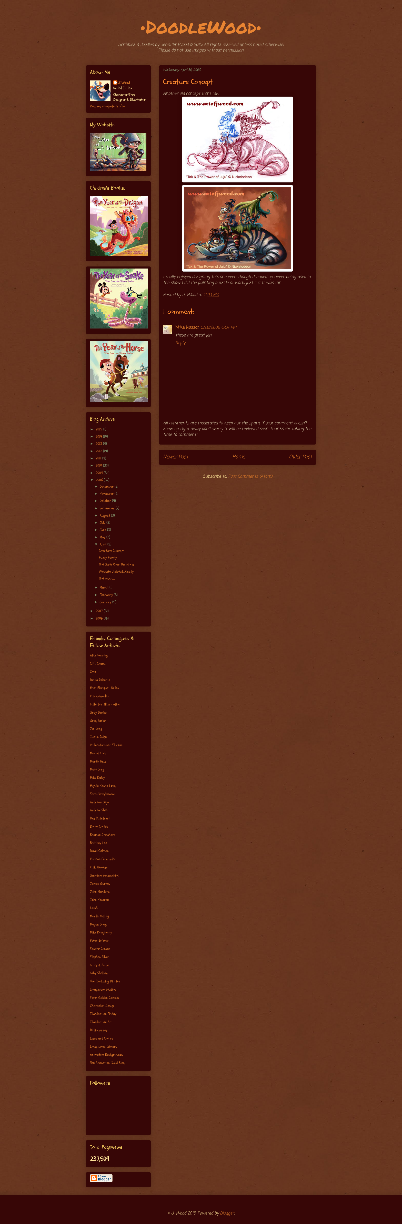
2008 (100, 480)
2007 (100, 611)
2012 (99, 451)
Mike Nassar (187, 328)
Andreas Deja (99, 802)
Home (238, 457)
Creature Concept (111, 550)
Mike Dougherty (101, 932)
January (106, 602)
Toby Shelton (99, 973)
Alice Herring (99, 655)
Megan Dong (98, 924)
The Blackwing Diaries (105, 981)
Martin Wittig (99, 916)
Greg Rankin (98, 720)
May (103, 537)
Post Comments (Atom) (250, 477)
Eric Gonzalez (99, 696)
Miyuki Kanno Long (103, 785)
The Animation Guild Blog (107, 1062)
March (104, 587)
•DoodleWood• (201, 26)
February (107, 594)
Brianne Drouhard (102, 834)
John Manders (100, 891)
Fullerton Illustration (105, 704)
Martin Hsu (98, 761)
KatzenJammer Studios (106, 745)
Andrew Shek (99, 810)
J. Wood (124, 82)
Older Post (300, 457)
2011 (99, 458)
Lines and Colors (102, 1038)
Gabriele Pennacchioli (104, 875)
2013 (99, 443)
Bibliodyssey (98, 1030)
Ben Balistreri (99, 818)
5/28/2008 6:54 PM (218, 328)
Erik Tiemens (99, 867)
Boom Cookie (99, 826)
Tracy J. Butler (100, 965)
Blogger (227, 1213)
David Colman (99, 850)
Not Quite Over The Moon (116, 564)
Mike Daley (97, 777)
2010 (99, 465)
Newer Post (175, 457)
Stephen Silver (99, 956)
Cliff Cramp (98, 663)
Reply (180, 343)
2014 (99, 436)
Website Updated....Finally (116, 571)
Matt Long (97, 769)
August (105, 515)
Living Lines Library (103, 1046)
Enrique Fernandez (103, 859)
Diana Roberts (100, 679)
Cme (93, 671)
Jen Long (96, 728)
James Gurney (100, 883)
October (106, 500)
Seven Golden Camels (104, 997)
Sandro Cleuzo (100, 948)
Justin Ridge (98, 736)
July (103, 522)
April (103, 544)
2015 (99, 429)
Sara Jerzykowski (102, 793)
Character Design (102, 1005)
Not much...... (107, 578)
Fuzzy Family (108, 557)
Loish (94, 908)
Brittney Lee (98, 842)
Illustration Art (101, 1022)
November (107, 493)
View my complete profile (107, 106)
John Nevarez (99, 899)
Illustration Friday (103, 1013)
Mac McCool (98, 753)
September (108, 508)
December (107, 486)
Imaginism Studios (103, 989)
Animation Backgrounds (106, 1054)
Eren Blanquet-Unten (104, 687)
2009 (100, 472)
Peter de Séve (99, 940)
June (103, 529)
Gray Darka (98, 712)
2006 (100, 618)
